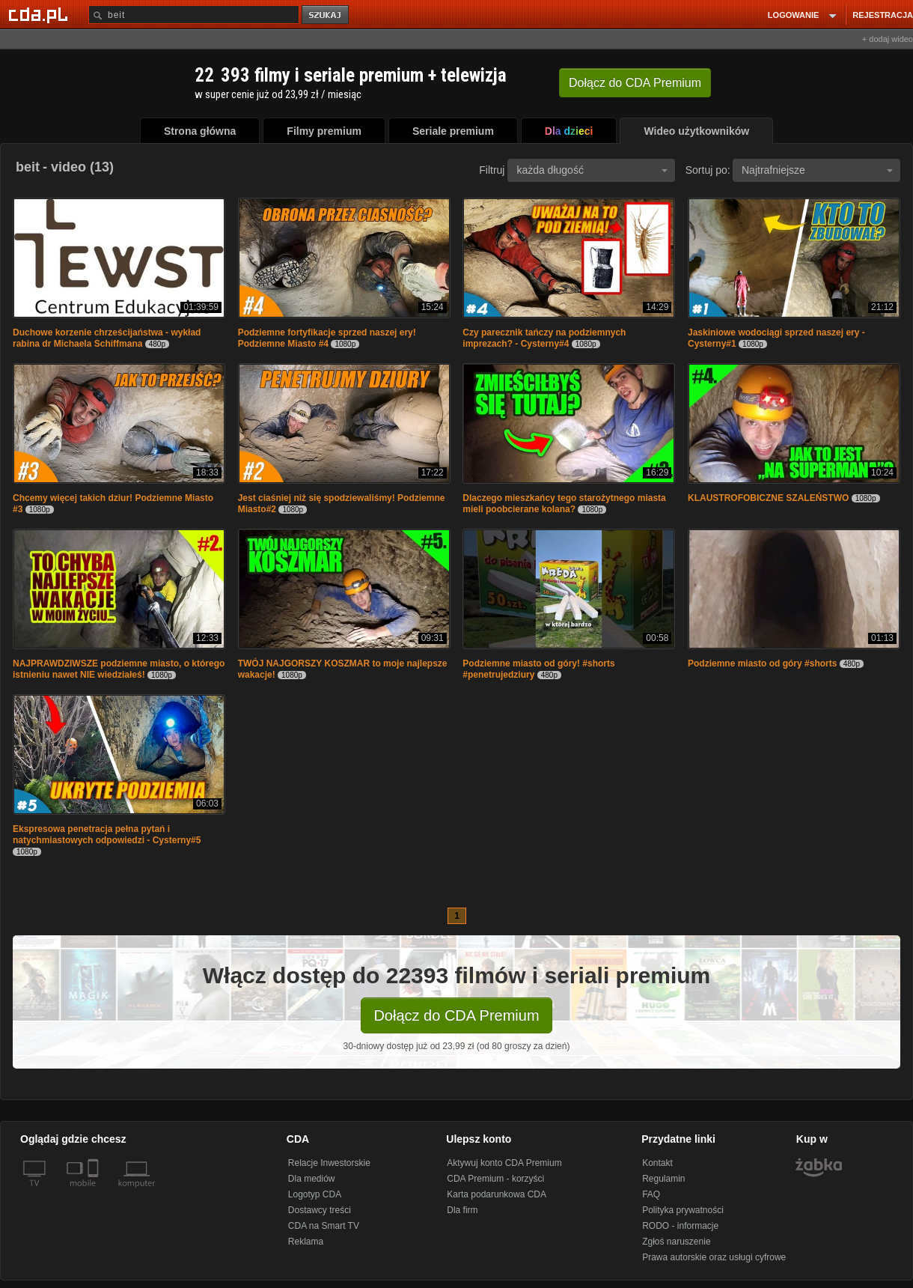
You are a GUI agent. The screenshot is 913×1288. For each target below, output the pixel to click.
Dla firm (462, 1210)
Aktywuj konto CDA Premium (504, 1163)
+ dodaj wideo (887, 38)
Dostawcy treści (319, 1210)
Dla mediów (311, 1178)
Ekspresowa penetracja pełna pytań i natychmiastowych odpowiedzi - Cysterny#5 (107, 834)
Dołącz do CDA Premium (456, 1015)
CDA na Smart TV (323, 1226)
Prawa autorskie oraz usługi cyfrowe (714, 1257)
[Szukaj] (193, 14)
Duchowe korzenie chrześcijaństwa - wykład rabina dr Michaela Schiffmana (107, 338)
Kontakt (657, 1163)
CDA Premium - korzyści (495, 1178)
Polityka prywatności (683, 1210)
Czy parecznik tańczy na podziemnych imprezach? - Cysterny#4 (544, 338)
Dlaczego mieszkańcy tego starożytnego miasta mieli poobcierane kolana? (563, 503)
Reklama (305, 1241)
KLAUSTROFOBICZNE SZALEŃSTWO (768, 498)
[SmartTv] (94, 1192)
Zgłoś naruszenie (676, 1241)
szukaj (326, 15)
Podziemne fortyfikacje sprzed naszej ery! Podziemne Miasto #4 (327, 338)
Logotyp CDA (314, 1194)
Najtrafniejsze (817, 170)
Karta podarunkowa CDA (496, 1194)
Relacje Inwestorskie (329, 1163)
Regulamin (663, 1178)
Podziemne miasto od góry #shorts (762, 663)
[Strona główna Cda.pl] (40, 14)
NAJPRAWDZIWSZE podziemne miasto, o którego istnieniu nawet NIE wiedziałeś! (119, 669)
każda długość (592, 170)
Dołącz (635, 82)
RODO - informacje (680, 1226)
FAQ (651, 1194)
